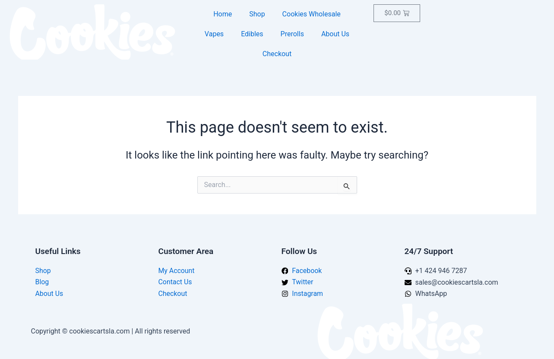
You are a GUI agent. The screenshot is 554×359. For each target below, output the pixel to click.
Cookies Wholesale (311, 14)
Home (222, 14)
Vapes (214, 34)
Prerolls (292, 34)
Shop (257, 14)
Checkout (277, 54)
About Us (335, 34)
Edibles (252, 34)
